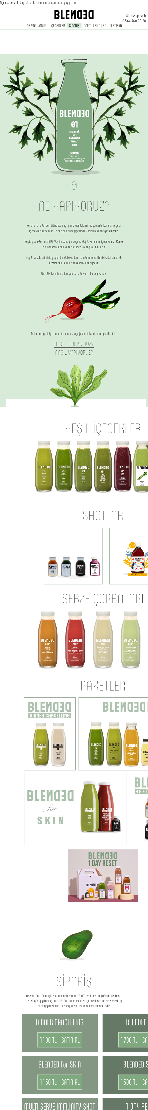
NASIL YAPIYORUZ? (74, 352)
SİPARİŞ (74, 25)
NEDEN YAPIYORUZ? (74, 344)
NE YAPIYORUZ (36, 25)
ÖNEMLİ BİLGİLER (95, 25)
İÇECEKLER (57, 25)
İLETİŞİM (116, 25)
